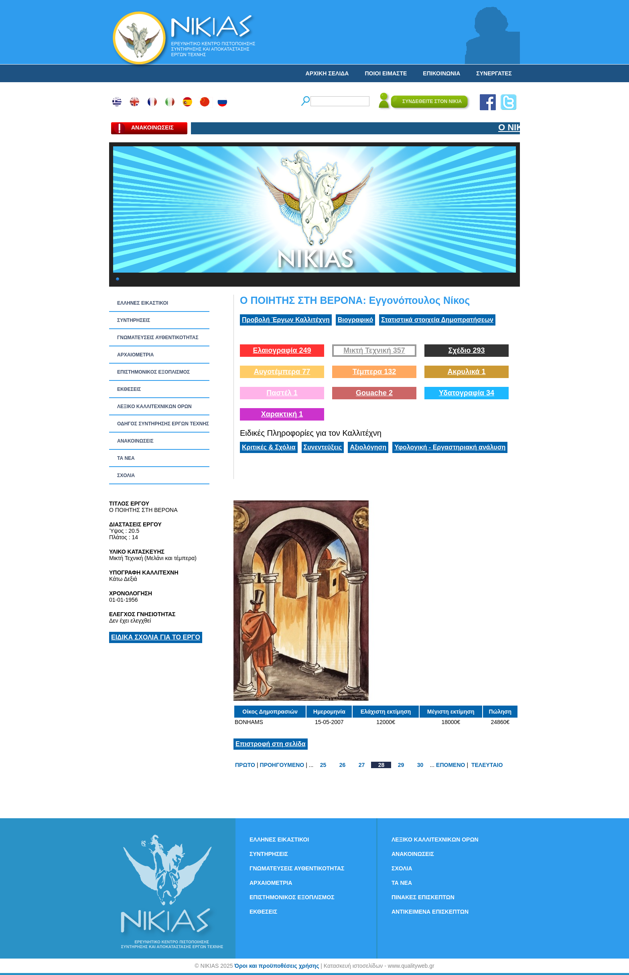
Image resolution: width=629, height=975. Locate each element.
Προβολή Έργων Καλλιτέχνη (286, 319)
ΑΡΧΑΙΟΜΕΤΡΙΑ (135, 355)
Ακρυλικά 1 (466, 372)
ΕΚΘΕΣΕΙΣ (129, 389)
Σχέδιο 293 (466, 350)
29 (401, 765)
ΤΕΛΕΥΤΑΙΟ (487, 765)
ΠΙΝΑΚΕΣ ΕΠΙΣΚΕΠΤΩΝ (423, 897)
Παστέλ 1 (282, 393)
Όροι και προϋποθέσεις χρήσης (276, 966)
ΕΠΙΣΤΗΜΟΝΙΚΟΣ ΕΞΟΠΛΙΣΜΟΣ (153, 372)
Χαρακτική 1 (282, 414)
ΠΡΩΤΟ (245, 765)
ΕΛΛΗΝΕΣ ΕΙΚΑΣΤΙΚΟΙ (142, 303)
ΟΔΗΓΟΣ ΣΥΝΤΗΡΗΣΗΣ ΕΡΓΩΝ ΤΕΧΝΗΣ (163, 424)
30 (420, 765)
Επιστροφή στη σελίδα (270, 743)
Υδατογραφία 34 (466, 393)
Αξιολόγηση (368, 447)
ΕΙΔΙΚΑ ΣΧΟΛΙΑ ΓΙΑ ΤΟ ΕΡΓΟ (155, 637)
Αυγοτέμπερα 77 (282, 372)
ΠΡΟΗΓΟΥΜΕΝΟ (282, 765)
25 (323, 765)
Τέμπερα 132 (374, 372)
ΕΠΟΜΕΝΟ (450, 765)
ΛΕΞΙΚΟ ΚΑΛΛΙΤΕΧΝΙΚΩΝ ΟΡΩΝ (154, 406)
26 (342, 765)
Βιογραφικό (355, 319)
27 (362, 765)
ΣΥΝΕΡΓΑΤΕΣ (494, 73)
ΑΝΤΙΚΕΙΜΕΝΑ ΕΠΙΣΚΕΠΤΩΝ (430, 911)
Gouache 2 (374, 393)
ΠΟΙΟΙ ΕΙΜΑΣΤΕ (386, 73)
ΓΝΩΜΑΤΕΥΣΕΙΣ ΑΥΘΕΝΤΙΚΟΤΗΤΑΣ (158, 337)
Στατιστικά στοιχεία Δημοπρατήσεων (437, 319)
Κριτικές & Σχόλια (269, 447)
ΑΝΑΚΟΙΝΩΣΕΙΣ (135, 441)
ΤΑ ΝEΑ (126, 458)
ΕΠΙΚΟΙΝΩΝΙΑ (441, 73)
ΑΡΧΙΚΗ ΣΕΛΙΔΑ (327, 73)
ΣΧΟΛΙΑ (126, 475)
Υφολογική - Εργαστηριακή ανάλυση (449, 447)
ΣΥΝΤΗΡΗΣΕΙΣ (133, 320)
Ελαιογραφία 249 (282, 350)
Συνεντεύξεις (323, 447)
